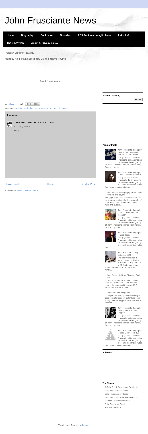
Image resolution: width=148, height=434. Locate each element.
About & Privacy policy (44, 43)
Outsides (65, 35)
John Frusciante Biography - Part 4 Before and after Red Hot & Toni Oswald (130, 152)
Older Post (89, 184)
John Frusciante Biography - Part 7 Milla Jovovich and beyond (124, 193)
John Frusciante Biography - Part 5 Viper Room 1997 (130, 331)
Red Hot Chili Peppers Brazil (117, 401)
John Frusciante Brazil (115, 404)
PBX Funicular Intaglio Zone (94, 35)
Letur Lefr (124, 35)
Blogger (85, 425)
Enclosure (47, 35)
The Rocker (19, 122)
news (46, 108)
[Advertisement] (123, 71)
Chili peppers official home (116, 390)
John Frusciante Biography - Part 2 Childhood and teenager (130, 212)
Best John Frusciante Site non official (121, 397)
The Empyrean (15, 43)
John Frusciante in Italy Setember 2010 (128, 253)
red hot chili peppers (59, 108)
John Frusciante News (50, 20)
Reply (16, 130)
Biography (27, 35)
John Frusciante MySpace (116, 394)
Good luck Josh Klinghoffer (118, 292)
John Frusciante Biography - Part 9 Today (130, 233)
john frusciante (36, 108)
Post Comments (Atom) (27, 190)
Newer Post (12, 184)
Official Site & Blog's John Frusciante (121, 387)
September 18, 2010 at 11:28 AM (40, 122)
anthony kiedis (22, 108)
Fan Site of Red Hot (114, 407)
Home (10, 35)
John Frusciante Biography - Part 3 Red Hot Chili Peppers (130, 310)
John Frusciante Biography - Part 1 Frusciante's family (130, 173)
